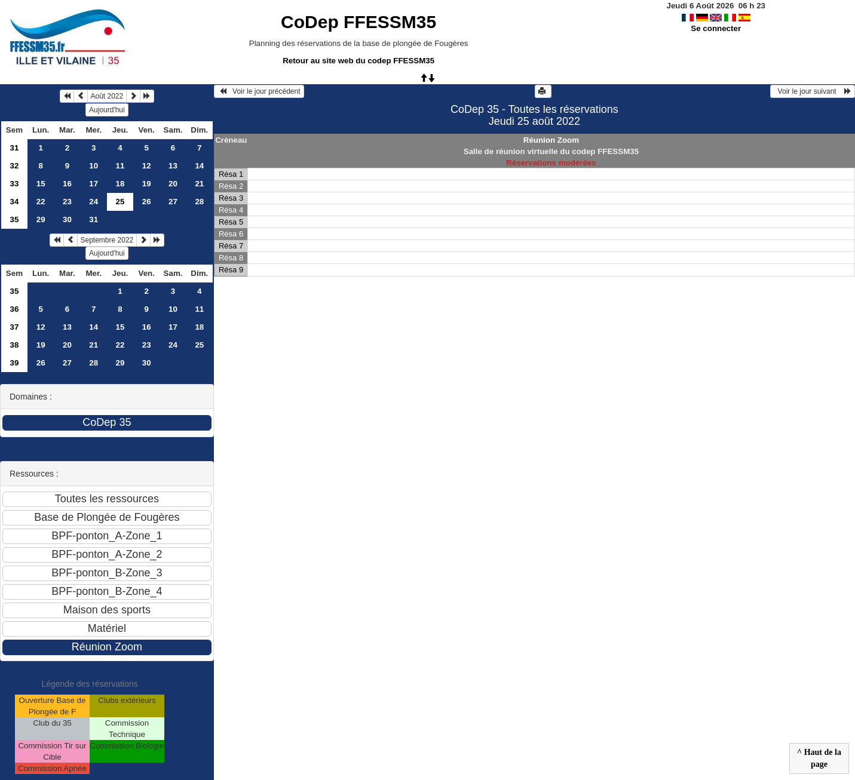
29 (40, 219)
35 (14, 219)
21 (199, 183)
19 (146, 183)
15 (40, 183)
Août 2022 (107, 96)
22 (40, 201)
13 (172, 165)
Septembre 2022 (107, 240)
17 (93, 183)
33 (14, 183)
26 (146, 201)
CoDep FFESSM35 (358, 22)
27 (172, 201)
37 (14, 327)
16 (67, 183)
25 (199, 344)
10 (93, 165)
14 (199, 165)
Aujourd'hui (107, 110)
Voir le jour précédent (259, 91)
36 (14, 309)
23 (67, 201)
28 (199, 201)
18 (120, 183)
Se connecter (716, 28)
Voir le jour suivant (812, 91)
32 (14, 165)
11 (120, 165)
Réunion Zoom (551, 140)
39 (14, 362)
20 (172, 183)
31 (14, 147)
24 (93, 201)
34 (14, 201)
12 (146, 165)
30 (67, 219)
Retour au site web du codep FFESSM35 (358, 60)
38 (14, 344)
